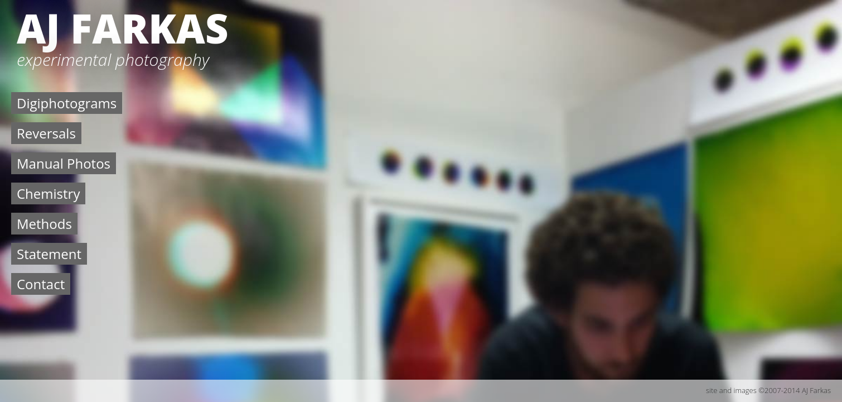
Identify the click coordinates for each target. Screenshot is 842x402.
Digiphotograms (67, 103)
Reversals (46, 133)
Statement (49, 254)
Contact (41, 284)
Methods (44, 223)
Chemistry (48, 193)
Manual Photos (63, 163)
